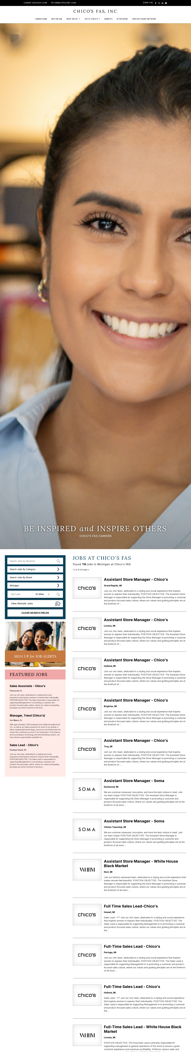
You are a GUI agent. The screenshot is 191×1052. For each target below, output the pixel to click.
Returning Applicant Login (63, 3)
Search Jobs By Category (22, 569)
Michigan (14, 585)
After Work (122, 19)
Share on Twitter (159, 3)
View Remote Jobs (22, 603)
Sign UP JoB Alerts (35, 656)
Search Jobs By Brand (21, 577)
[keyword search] (35, 561)
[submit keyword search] (58, 561)
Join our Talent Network (144, 19)
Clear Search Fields (35, 612)
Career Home (41, 19)
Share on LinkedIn (162, 3)
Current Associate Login (35, 3)
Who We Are (56, 19)
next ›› (86, 569)
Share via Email (166, 3)
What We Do (72, 19)
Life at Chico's (91, 19)
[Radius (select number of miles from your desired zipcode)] (41, 594)
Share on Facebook (156, 3)
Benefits (108, 19)
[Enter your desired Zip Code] (21, 594)
